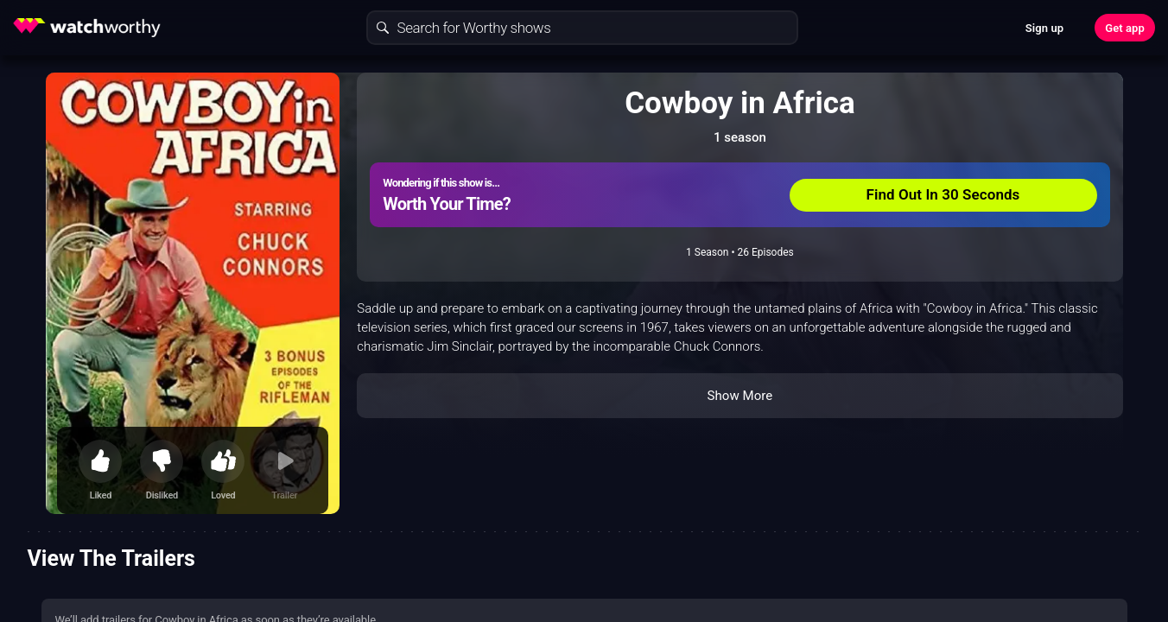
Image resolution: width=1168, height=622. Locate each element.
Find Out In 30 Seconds (943, 194)
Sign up (1044, 28)
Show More (739, 395)
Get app (1125, 28)
